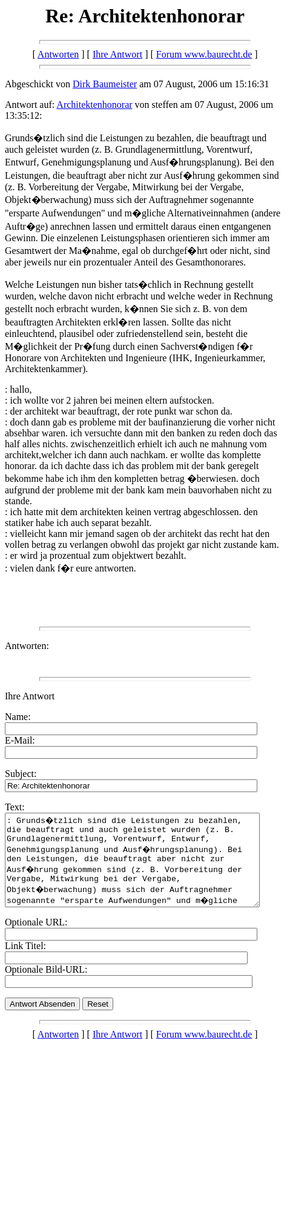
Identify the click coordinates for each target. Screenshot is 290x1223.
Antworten (58, 54)
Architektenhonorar (94, 104)
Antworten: (27, 646)
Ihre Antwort (117, 54)
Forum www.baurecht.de (204, 54)
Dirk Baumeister (105, 84)
